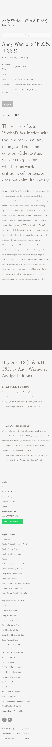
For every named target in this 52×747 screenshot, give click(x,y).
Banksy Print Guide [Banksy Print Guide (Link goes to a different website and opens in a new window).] (9, 578)
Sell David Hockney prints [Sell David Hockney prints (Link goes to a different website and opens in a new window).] (12, 667)
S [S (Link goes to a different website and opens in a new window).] (2, 657)
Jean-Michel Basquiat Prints (13, 635)
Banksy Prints (7, 605)
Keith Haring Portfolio (11, 696)
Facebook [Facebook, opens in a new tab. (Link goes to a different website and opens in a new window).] (10, 720)
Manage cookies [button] (24, 728)
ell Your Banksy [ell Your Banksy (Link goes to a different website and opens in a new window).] (9, 657)
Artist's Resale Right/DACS (12, 568)
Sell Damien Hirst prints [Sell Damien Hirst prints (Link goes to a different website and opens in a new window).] (11, 672)
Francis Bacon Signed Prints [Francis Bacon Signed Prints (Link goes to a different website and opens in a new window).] (13, 644)
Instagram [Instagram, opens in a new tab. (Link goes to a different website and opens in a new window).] (4, 720)
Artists (4, 559)
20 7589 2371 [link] (13, 516)
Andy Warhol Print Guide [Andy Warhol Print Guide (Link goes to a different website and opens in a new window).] (12, 573)
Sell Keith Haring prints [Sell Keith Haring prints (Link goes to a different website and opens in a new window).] (11, 691)
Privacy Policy (8, 728)
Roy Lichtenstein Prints (11, 625)
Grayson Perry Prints (10, 620)
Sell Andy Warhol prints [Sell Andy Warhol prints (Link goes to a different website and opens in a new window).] (11, 677)
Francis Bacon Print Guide (12, 711)
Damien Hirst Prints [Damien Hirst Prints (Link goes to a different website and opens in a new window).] (9, 610)
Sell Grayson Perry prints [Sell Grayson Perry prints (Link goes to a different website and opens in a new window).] (11, 682)
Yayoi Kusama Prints (10, 640)
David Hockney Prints (10, 630)
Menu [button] (48, 7)
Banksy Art (6, 539)
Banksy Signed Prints (10, 549)
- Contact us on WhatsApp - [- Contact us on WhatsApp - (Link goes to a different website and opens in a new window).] (12, 521)
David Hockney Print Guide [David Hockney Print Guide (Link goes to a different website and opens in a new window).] (12, 706)
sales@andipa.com (12, 406)
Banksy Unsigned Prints (11, 554)
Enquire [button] (7, 104)
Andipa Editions (11, 7)
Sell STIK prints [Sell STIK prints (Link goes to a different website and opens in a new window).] (8, 662)
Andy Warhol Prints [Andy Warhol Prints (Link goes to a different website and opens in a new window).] (9, 615)
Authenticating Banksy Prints (13, 563)
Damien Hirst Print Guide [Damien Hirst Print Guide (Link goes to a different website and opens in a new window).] (12, 588)
